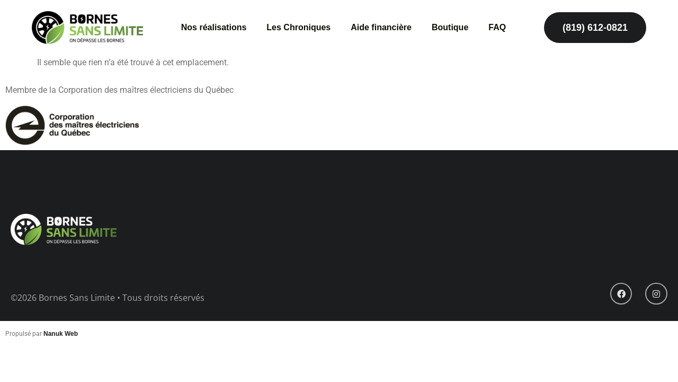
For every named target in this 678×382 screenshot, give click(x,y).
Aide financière (381, 27)
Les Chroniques (298, 27)
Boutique (450, 27)
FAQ (497, 27)
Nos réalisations (214, 27)
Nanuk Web (60, 333)
